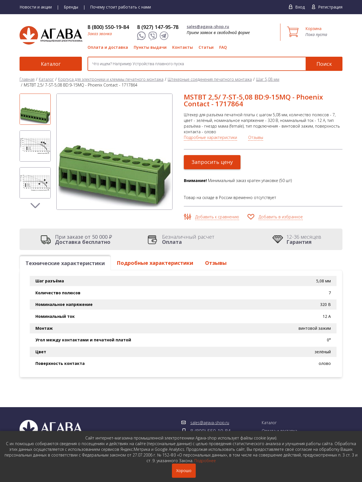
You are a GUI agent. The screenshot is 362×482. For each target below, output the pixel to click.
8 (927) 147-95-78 (157, 27)
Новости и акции (36, 7)
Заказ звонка (100, 33)
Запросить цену (212, 161)
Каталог (51, 63)
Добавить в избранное (281, 216)
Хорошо (183, 470)
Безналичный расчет (188, 239)
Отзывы (255, 137)
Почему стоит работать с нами (120, 7)
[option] (35, 109)
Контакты (182, 47)
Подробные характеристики (210, 137)
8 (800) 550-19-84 (108, 27)
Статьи (206, 47)
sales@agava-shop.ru (208, 26)
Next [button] (35, 205)
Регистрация (330, 7)
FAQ (223, 47)
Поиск (324, 63)
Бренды (71, 7)
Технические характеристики (65, 263)
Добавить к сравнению (217, 216)
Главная (27, 79)
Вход (300, 7)
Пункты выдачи (150, 47)
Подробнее (205, 460)
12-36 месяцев (303, 239)
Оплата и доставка (108, 47)
